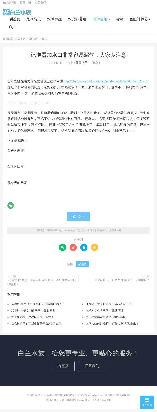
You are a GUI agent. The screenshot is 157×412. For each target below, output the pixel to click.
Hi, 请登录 (9, 5)
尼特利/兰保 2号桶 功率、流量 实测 (33, 313)
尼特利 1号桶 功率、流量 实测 (105, 313)
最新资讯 (33, 22)
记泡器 (82, 267)
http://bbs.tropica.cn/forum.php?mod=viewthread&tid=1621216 (106, 84)
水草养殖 (54, 22)
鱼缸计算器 (139, 22)
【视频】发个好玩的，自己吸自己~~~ (109, 307)
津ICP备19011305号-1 (65, 398)
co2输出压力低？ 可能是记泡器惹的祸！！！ (39, 307)
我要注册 (25, 5)
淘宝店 (63, 369)
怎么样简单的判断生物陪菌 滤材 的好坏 (36, 326)
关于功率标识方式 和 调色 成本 (105, 320)
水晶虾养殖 (77, 22)
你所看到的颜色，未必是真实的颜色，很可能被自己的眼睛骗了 (41, 285)
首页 (14, 22)
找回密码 (40, 5)
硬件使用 (100, 22)
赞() (78, 219)
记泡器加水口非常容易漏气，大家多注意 (78, 58)
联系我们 (92, 369)
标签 (119, 22)
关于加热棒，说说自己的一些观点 (32, 320)
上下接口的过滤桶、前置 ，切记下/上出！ (112, 326)
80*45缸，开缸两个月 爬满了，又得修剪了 (123, 283)
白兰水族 (17, 14)
